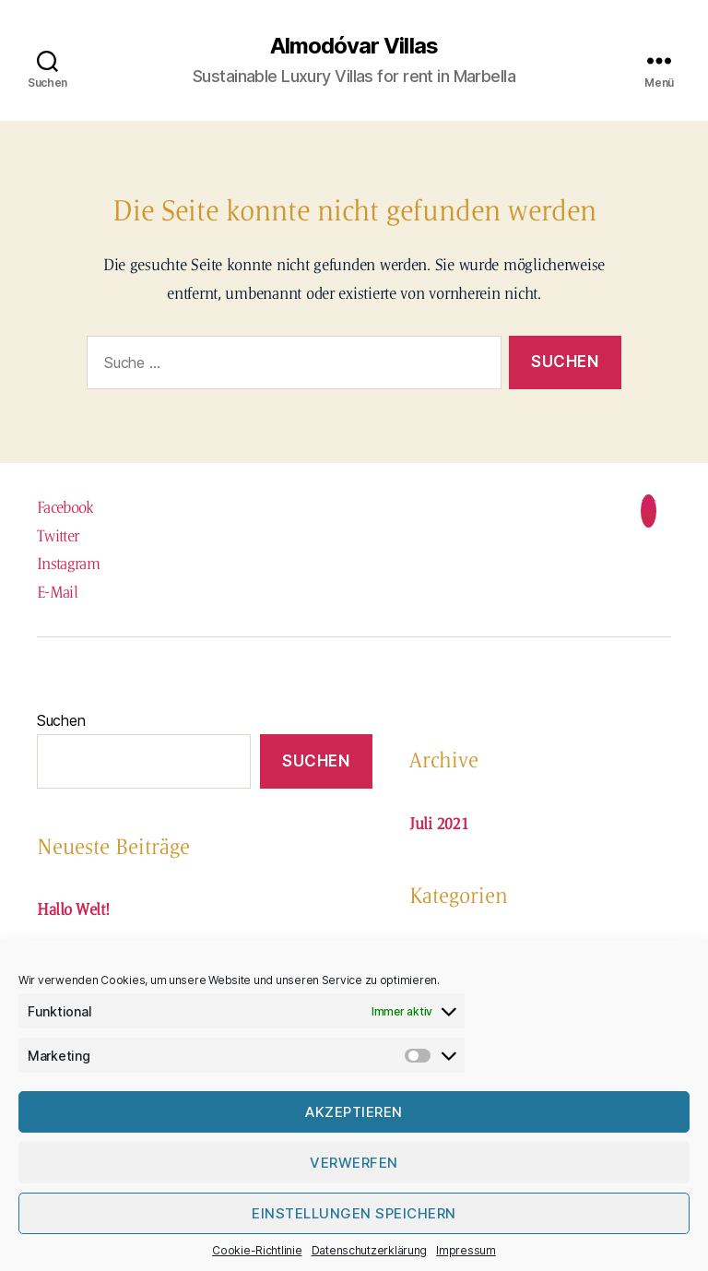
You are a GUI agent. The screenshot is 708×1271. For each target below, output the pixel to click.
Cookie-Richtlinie (256, 1250)
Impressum (466, 1250)
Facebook (65, 507)
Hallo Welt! (73, 909)
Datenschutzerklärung (370, 1250)
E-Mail (57, 592)
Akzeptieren (354, 1112)
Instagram (68, 563)
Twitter (57, 536)
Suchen (61, 720)
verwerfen (354, 1162)
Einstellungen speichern (354, 1213)
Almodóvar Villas (353, 46)
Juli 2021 (439, 823)
